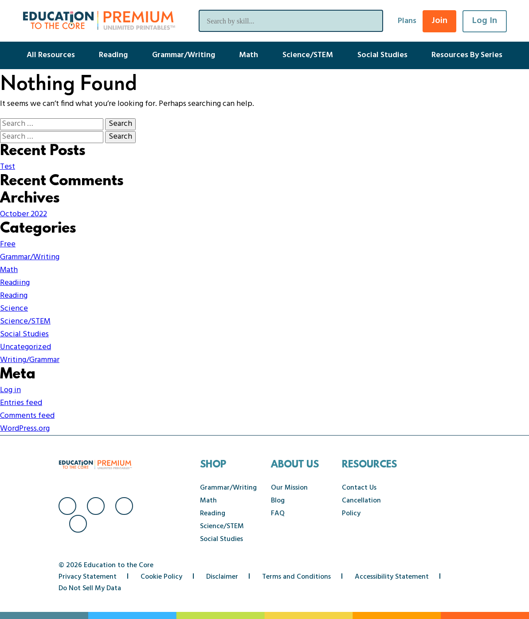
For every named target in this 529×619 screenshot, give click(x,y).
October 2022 (23, 214)
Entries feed (21, 403)
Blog (278, 500)
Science (14, 308)
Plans (407, 21)
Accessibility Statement (392, 577)
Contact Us (359, 488)
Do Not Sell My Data (90, 588)
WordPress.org (25, 428)
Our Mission (289, 488)
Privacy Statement (88, 577)
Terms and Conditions (296, 577)
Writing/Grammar (29, 360)
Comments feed (27, 415)
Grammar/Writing (183, 55)
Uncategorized (25, 347)
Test (7, 166)
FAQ (278, 513)
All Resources (51, 55)
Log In (484, 21)
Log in (10, 390)
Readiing (15, 282)
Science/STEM (307, 55)
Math (248, 55)
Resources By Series (466, 55)
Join (439, 21)
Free (8, 244)
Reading (113, 55)
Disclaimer (222, 577)
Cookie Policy (161, 577)
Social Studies (382, 55)
